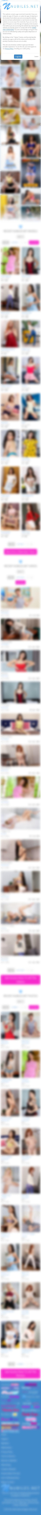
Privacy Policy (9, 49)
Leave (36, 56)
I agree (18, 56)
